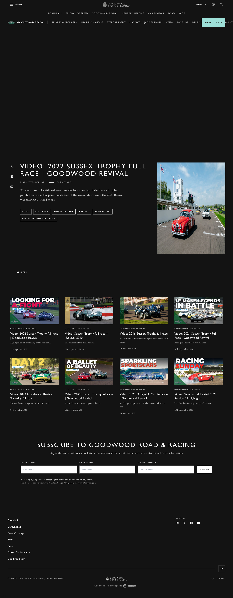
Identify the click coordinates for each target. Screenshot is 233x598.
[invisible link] (34, 324)
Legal (212, 578)
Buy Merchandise (92, 22)
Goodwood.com (16, 558)
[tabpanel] (116, 353)
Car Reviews (156, 13)
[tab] (22, 271)
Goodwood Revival (105, 13)
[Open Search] (221, 4)
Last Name (86, 463)
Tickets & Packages (64, 22)
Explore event (116, 22)
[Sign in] (213, 4)
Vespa (169, 22)
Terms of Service (84, 483)
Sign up (204, 469)
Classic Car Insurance (19, 552)
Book (201, 4)
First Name (28, 463)
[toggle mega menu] (16, 4)
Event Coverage (16, 533)
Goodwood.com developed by (116, 586)
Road (171, 13)
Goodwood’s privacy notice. (80, 479)
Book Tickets (213, 22)
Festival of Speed (77, 13)
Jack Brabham (153, 22)
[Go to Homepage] (117, 4)
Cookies (221, 578)
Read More (47, 199)
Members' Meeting (133, 13)
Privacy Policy (69, 483)
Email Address (148, 463)
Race (182, 13)
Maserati (135, 22)
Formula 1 (55, 13)
